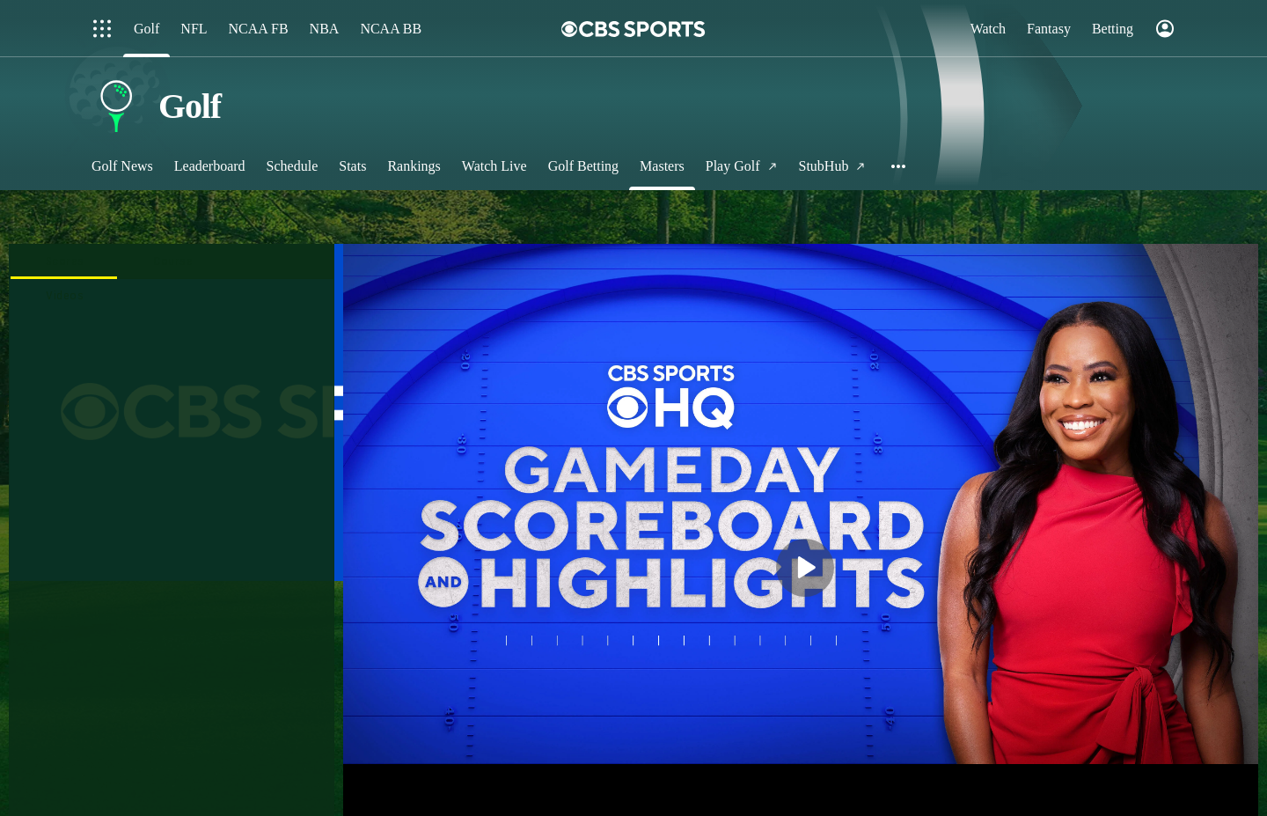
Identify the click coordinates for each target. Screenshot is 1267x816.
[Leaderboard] (210, 166)
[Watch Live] (494, 166)
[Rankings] (413, 166)
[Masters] (662, 166)
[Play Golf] (741, 166)
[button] (899, 166)
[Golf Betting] (583, 166)
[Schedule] (292, 166)
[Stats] (352, 166)
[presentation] (64, 261)
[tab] (65, 261)
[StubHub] (832, 166)
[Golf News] (122, 166)
